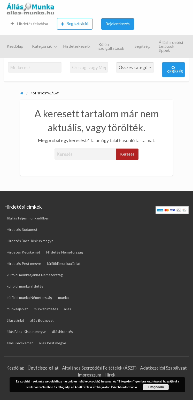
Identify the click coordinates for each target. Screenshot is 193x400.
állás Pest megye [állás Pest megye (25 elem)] (52, 343)
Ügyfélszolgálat (43, 368)
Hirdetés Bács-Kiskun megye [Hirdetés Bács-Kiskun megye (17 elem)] (30, 241)
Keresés (174, 70)
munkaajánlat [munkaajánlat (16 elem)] (17, 309)
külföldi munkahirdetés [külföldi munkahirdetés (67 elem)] (25, 286)
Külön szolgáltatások (111, 46)
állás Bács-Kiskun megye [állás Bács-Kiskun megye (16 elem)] (26, 331)
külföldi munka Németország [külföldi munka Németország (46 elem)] (29, 297)
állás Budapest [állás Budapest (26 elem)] (42, 320)
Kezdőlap (15, 46)
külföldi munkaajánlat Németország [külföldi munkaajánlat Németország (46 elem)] (35, 275)
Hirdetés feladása (29, 23)
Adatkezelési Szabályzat (163, 368)
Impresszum (89, 375)
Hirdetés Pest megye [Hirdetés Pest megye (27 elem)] (24, 263)
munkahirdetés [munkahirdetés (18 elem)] (46, 309)
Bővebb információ (124, 387)
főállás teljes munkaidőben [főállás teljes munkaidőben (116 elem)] (28, 218)
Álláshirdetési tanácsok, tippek (171, 46)
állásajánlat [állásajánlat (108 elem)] (15, 320)
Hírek (110, 375)
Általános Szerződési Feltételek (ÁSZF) (99, 368)
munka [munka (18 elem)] (63, 297)
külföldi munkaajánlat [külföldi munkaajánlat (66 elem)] (64, 263)
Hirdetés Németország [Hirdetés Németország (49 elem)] (64, 252)
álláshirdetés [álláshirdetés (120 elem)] (62, 331)
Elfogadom (156, 387)
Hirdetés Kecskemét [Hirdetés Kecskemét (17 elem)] (23, 252)
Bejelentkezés (117, 23)
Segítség (142, 46)
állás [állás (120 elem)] (67, 309)
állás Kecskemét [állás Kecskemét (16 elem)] (20, 343)
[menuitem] (29, 24)
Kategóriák (42, 46)
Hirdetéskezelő (76, 46)
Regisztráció (74, 23)
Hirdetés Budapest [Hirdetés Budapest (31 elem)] (22, 229)
